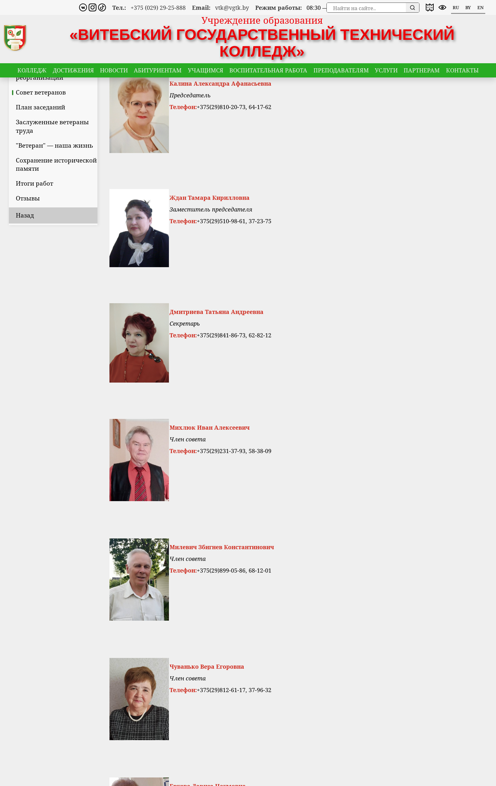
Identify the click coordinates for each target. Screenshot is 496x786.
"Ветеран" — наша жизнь (83, 191)
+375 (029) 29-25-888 (158, 7)
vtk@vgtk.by (232, 7)
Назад (54, 260)
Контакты (462, 72)
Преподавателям (341, 72)
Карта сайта (329, 689)
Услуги (386, 72)
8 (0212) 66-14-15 (257, 689)
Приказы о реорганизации (69, 118)
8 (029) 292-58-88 (257, 698)
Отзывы (57, 243)
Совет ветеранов (70, 137)
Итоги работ (64, 228)
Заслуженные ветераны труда (81, 171)
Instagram (404, 689)
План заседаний (70, 152)
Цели (53, 99)
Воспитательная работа (268, 72)
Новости (114, 72)
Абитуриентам (158, 72)
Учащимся (205, 72)
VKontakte (404, 698)
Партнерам (422, 72)
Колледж (31, 72)
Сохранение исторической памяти (85, 209)
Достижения (73, 72)
